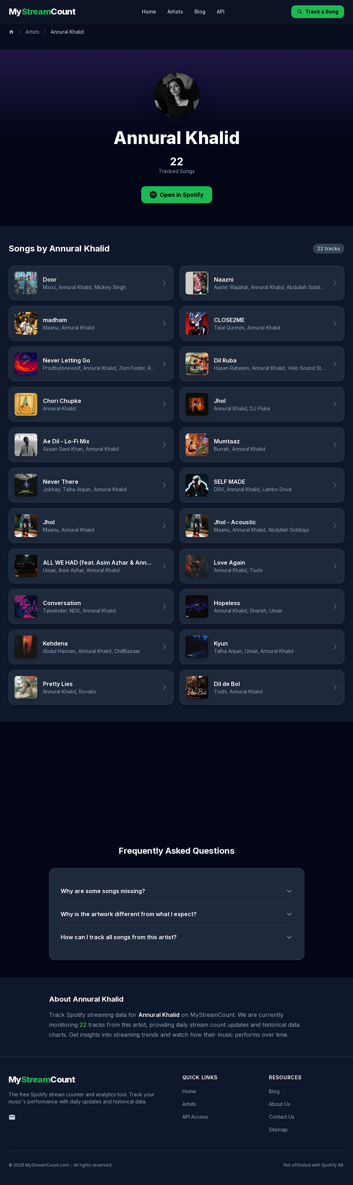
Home (149, 12)
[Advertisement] (176, 775)
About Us (279, 1104)
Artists (175, 12)
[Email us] (12, 1117)
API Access (195, 1117)
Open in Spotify (177, 194)
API (221, 12)
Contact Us (281, 1117)
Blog (199, 12)
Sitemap (278, 1129)
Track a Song (317, 12)
